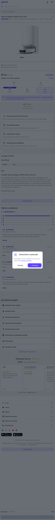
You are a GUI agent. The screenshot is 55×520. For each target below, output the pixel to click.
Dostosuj (20, 265)
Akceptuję (35, 265)
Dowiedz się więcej (26, 260)
